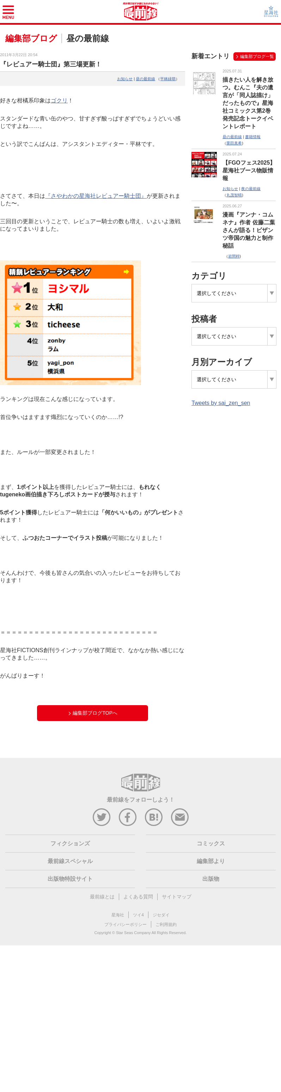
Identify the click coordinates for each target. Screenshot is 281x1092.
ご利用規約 (166, 924)
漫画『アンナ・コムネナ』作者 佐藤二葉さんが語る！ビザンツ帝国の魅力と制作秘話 (248, 230)
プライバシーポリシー (125, 924)
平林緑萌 (168, 79)
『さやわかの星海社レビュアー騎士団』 (96, 196)
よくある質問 (138, 896)
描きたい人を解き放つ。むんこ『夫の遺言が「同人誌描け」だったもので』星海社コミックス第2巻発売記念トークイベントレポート (247, 103)
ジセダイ (161, 915)
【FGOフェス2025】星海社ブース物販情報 (248, 170)
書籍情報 (253, 137)
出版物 (210, 879)
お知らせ (125, 79)
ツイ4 (138, 915)
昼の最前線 (145, 79)
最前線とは (102, 896)
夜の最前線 (251, 189)
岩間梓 (234, 256)
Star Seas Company (133, 933)
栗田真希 (234, 143)
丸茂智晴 (234, 195)
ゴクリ (59, 101)
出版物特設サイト (70, 879)
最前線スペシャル (70, 861)
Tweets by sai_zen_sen (220, 403)
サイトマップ (176, 896)
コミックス (211, 843)
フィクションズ (70, 843)
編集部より (211, 861)
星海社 (117, 915)
